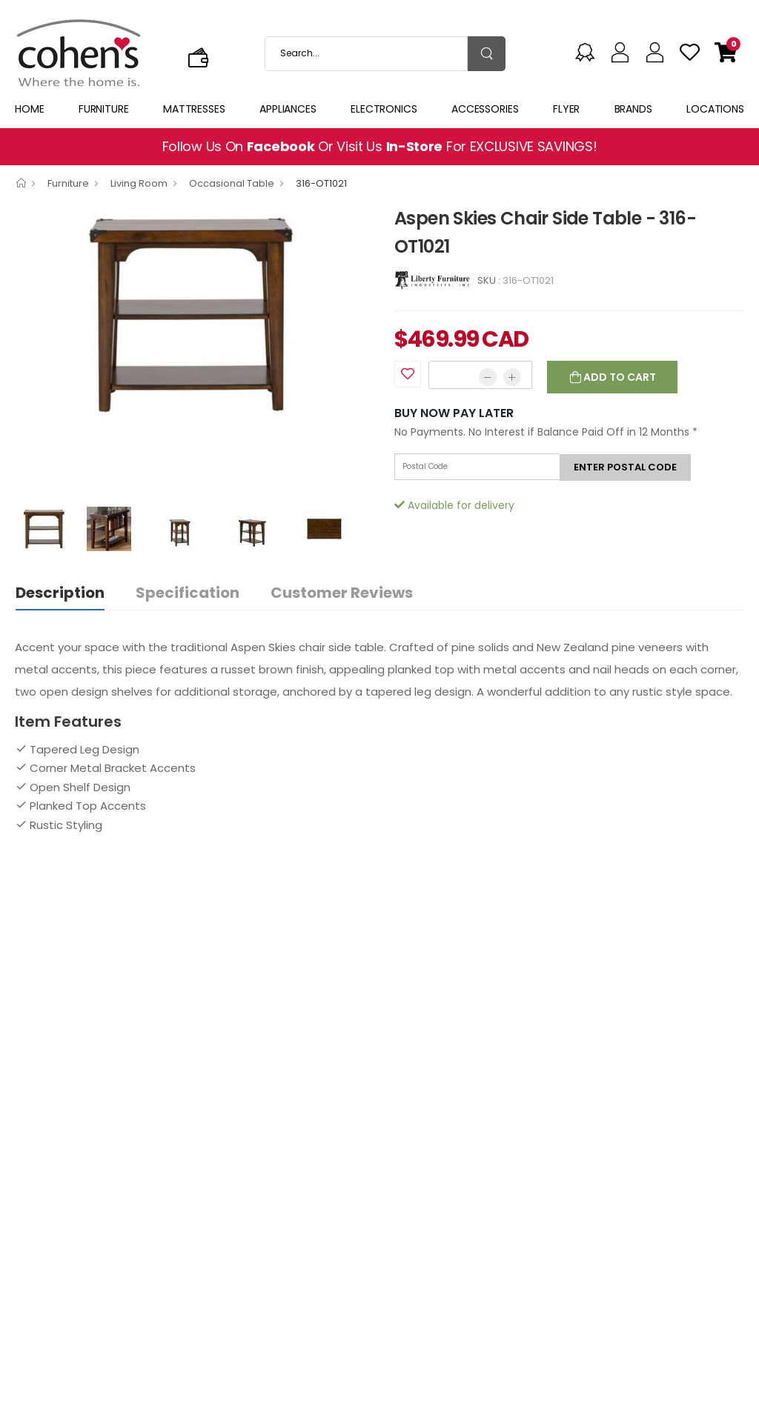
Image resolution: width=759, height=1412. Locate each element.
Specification (187, 592)
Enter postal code (625, 467)
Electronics (384, 108)
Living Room (139, 183)
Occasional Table (231, 183)
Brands (633, 108)
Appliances (287, 108)
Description (60, 592)
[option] (193, 314)
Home (29, 108)
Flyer (566, 108)
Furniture (104, 108)
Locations (715, 108)
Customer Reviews (342, 592)
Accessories (485, 108)
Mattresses (194, 108)
